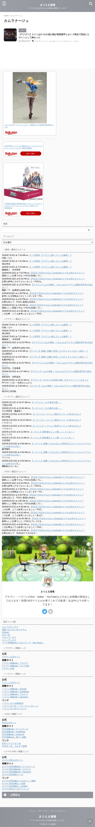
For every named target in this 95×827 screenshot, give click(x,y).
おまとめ (6, 635)
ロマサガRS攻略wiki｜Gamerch (16, 772)
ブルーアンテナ (9, 638)
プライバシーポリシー (57, 811)
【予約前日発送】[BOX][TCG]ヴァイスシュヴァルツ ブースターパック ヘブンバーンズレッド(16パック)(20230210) (23, 206)
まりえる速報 (47, 817)
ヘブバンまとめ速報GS (12, 704)
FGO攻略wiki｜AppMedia (13, 732)
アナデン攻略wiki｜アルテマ (15, 663)
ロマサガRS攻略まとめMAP (15, 787)
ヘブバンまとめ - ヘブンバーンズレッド (20, 706)
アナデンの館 (8, 669)
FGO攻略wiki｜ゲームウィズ (15, 729)
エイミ (47, 42)
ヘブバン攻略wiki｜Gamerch (15, 697)
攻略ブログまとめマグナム (14, 630)
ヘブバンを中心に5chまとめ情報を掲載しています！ (47, 821)
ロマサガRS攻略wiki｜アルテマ (16, 770)
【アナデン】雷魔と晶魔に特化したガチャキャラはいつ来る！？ (58, 351)
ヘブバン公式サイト (11, 683)
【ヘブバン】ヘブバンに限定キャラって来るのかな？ (56, 414)
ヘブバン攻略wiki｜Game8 (14, 689)
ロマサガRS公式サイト (12, 761)
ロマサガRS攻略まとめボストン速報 (19, 781)
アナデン (39, 42)
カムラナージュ (59, 42)
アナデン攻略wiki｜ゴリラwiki (15, 666)
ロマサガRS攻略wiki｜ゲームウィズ (18, 767)
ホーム (32, 811)
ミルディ (85, 42)
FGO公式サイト (9, 723)
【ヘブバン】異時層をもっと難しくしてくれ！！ (52, 432)
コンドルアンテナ (10, 627)
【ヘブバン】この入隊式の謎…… (46, 403)
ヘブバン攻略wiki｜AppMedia (15, 692)
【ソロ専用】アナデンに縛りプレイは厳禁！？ (50, 256)
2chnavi (5, 633)
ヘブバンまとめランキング (14, 709)
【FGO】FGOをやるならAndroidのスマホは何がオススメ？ (57, 273)
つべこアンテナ (9, 640)
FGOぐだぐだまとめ (11, 744)
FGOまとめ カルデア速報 (14, 746)
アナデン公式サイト (11, 657)
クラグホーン (73, 42)
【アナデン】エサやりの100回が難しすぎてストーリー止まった (59, 380)
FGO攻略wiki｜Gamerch (13, 735)
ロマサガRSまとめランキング (15, 789)
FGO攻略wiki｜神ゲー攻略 (14, 737)
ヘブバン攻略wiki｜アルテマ (15, 695)
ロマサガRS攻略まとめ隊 (13, 784)
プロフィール (42, 811)
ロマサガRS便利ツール (12, 775)
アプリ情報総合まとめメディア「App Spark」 (23, 643)
